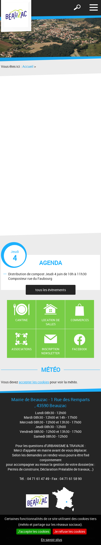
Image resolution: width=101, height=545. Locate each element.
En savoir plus (51, 539)
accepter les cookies (34, 382)
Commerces (80, 320)
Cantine (21, 320)
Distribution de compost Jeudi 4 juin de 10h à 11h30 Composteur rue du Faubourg (47, 276)
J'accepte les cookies (33, 531)
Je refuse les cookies (69, 531)
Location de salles (51, 322)
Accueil (27, 66)
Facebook (79, 349)
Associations (22, 349)
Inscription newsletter (50, 351)
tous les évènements (50, 290)
